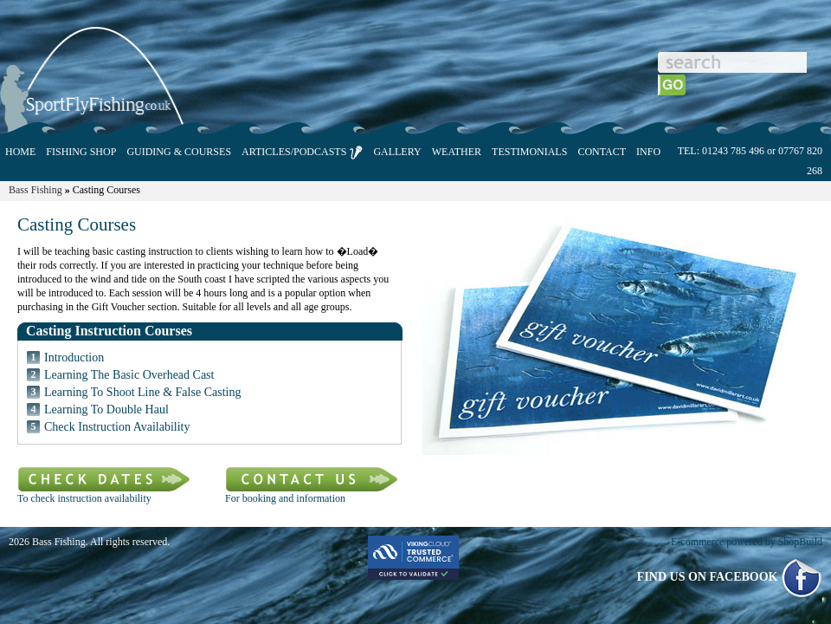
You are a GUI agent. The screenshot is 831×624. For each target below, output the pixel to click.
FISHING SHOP (81, 152)
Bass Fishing (35, 190)
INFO (648, 152)
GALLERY (397, 152)
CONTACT (601, 152)
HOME (20, 152)
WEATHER (456, 152)
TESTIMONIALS (529, 152)
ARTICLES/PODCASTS (302, 152)
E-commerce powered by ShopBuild (746, 542)
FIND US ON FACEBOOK (729, 576)
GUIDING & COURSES (178, 152)
